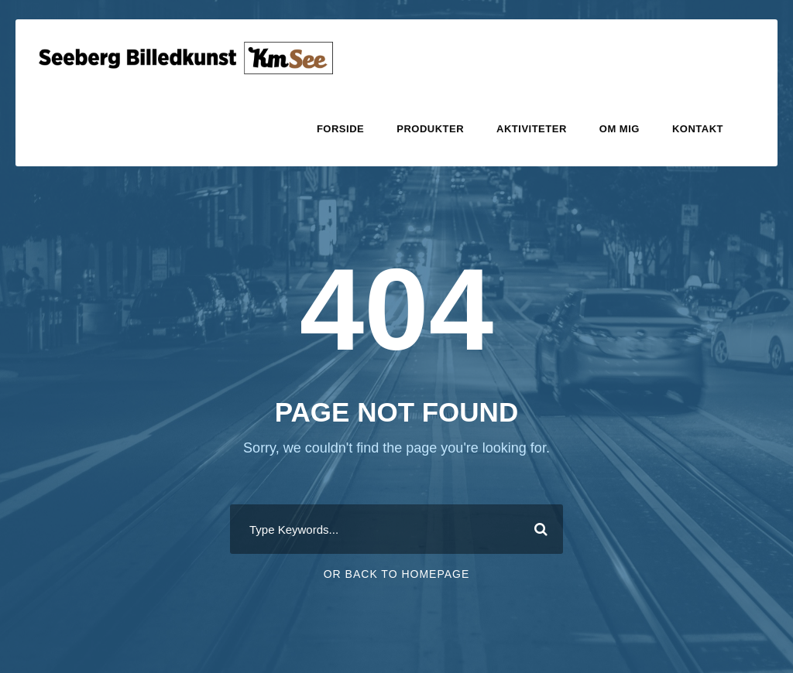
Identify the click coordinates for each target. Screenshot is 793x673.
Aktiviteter (531, 129)
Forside (340, 129)
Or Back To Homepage (397, 574)
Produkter (430, 129)
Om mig (619, 129)
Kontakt (697, 129)
